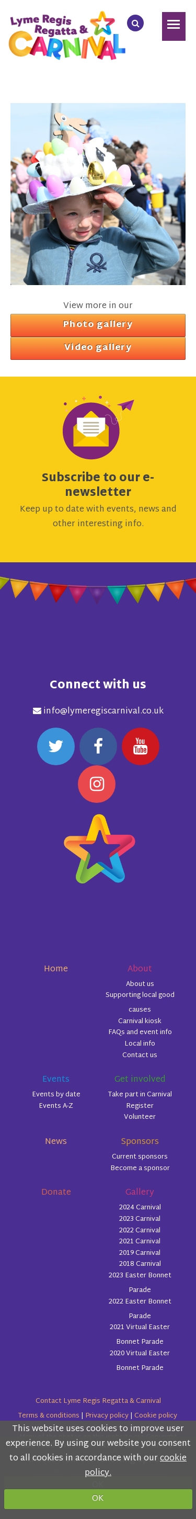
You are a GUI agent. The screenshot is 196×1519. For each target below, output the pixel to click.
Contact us (139, 1055)
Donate (56, 1192)
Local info (139, 1044)
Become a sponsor (140, 1168)
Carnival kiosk (140, 1021)
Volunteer (140, 1117)
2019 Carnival (139, 1253)
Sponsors (140, 1142)
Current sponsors (140, 1157)
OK (98, 1498)
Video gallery (98, 348)
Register (140, 1106)
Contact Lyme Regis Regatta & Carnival (98, 1401)
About (140, 969)
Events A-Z (56, 1106)
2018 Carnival (140, 1264)
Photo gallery (98, 325)
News (56, 1142)
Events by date (56, 1095)
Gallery (139, 1192)
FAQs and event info (140, 1032)
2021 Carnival (139, 1241)
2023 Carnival (139, 1219)
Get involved (140, 1079)
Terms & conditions (48, 1416)
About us (140, 984)
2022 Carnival (139, 1231)
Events (56, 1079)
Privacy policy (107, 1416)
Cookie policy (155, 1416)
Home (56, 969)
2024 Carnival (140, 1207)
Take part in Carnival (140, 1095)
